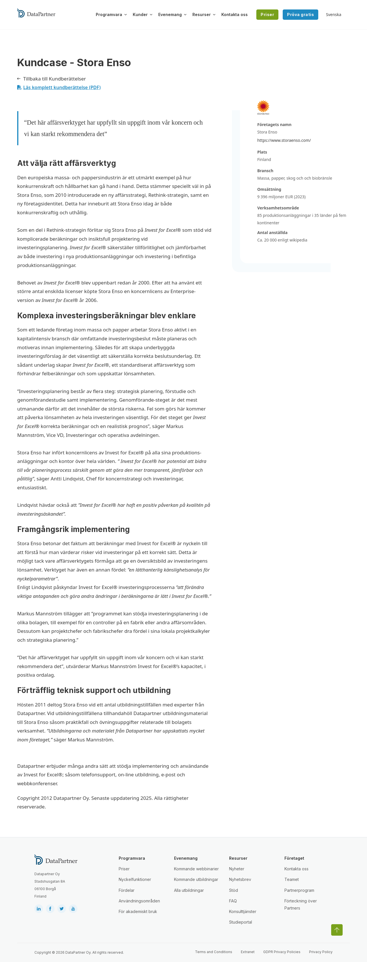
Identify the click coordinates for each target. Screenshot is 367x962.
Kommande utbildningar (196, 879)
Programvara (109, 14)
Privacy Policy (321, 952)
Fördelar (126, 890)
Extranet (248, 952)
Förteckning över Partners (300, 904)
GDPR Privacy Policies (281, 952)
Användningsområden (139, 900)
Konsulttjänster (242, 911)
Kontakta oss (234, 14)
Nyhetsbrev (240, 879)
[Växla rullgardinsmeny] (125, 14)
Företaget (294, 858)
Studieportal (240, 922)
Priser (267, 14)
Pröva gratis (300, 14)
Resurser (201, 14)
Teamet (291, 879)
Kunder (140, 14)
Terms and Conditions (213, 952)
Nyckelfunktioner (135, 879)
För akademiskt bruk (138, 911)
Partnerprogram (299, 890)
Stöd (233, 890)
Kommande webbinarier (196, 868)
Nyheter (236, 868)
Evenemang (170, 14)
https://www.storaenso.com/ (284, 140)
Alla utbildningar (189, 890)
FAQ (233, 900)
